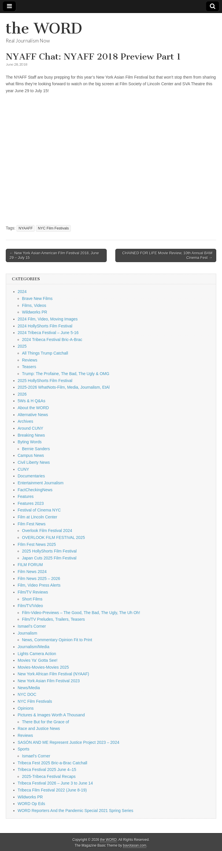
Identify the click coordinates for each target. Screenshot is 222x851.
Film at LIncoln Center (37, 517)
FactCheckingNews (35, 489)
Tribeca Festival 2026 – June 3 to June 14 (55, 783)
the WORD (44, 28)
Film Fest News (31, 524)
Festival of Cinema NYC (39, 510)
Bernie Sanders (36, 448)
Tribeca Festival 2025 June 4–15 (47, 769)
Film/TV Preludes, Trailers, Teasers (53, 619)
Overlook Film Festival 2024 (47, 530)
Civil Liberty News (34, 462)
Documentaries (31, 476)
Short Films (32, 599)
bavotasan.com (135, 845)
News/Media (29, 687)
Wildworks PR (34, 312)
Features (26, 496)
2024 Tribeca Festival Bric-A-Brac (52, 339)
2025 (22, 346)
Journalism (27, 633)
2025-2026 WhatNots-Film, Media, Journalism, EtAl (64, 387)
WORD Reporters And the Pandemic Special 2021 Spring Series (75, 810)
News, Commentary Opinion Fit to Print (57, 639)
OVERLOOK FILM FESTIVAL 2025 (53, 537)
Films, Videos (34, 305)
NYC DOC (27, 694)
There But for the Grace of (45, 722)
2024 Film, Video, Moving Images (48, 319)
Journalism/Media (33, 646)
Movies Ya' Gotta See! (38, 660)
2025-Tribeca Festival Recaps (48, 776)
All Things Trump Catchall (45, 353)
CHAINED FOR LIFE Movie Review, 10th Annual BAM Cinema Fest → (167, 255)
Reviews (29, 360)
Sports (23, 749)
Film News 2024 (32, 571)
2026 (22, 394)
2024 (22, 291)
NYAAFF (25, 228)
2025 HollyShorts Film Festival (45, 380)
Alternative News (33, 414)
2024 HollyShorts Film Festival (45, 326)
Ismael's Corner (32, 626)
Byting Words (30, 442)
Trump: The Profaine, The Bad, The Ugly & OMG (65, 373)
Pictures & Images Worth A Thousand (51, 715)
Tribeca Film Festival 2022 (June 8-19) (52, 790)
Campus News (31, 455)
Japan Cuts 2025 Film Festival (49, 558)
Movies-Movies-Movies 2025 (43, 667)
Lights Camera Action (37, 653)
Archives (25, 421)
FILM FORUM (30, 564)
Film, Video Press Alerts (39, 585)
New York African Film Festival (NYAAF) (53, 674)
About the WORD (33, 407)
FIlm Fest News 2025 (37, 544)
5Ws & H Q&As (31, 400)
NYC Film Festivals (53, 228)
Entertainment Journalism (41, 483)
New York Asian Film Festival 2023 (49, 680)
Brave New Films (37, 298)
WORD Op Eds (31, 803)
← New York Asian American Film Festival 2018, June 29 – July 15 (54, 255)
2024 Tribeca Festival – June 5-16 (48, 332)
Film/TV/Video (30, 605)
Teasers (29, 366)
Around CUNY (30, 428)
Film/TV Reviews (33, 592)
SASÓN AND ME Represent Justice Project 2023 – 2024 (68, 742)
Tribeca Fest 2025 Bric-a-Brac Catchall (52, 763)
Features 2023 (31, 503)
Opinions (26, 708)
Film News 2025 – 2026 (39, 578)
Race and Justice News (39, 728)
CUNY (23, 469)
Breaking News (31, 435)
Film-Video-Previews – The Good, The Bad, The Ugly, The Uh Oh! (81, 612)
